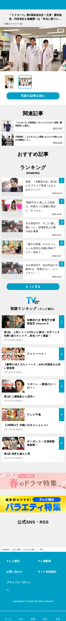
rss (43, 531)
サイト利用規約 (47, 571)
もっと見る (33, 286)
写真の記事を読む (33, 95)
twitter (22, 531)
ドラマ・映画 (16, 549)
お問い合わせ (14, 571)
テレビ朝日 (13, 561)
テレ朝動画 (44, 561)
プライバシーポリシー (18, 586)
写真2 (41, 549)
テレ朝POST (33, 5)
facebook (33, 531)
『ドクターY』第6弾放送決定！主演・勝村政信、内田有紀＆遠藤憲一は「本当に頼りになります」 (30, 549)
